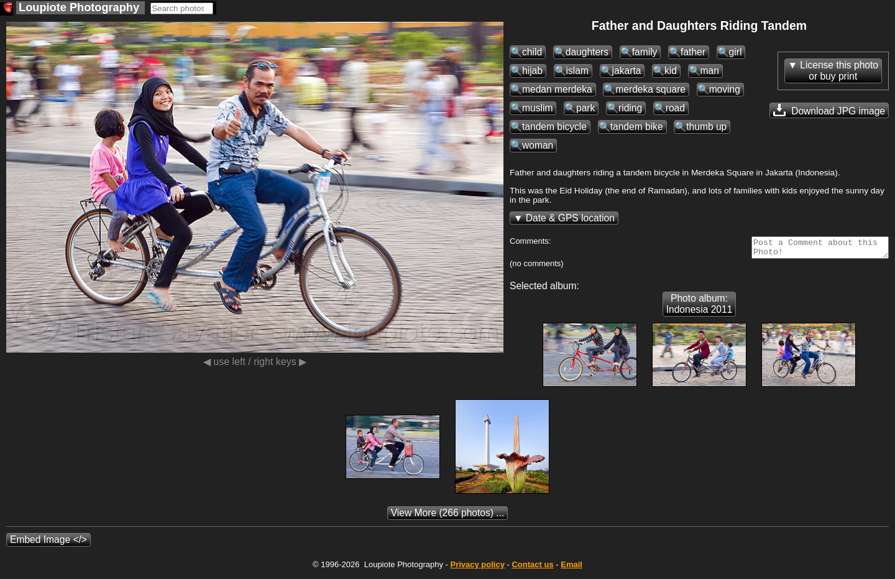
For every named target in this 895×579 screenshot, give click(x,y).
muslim (537, 108)
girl (735, 52)
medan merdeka (557, 89)
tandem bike (636, 126)
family (645, 52)
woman (537, 145)
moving (724, 89)
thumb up (706, 126)
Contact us (532, 568)
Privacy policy (477, 568)
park (585, 108)
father (693, 52)
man (709, 70)
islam (577, 70)
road (675, 108)
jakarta (626, 70)
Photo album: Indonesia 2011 (699, 307)
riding (630, 108)
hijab (532, 70)
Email (571, 568)
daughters (587, 52)
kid (670, 70)
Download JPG (829, 110)
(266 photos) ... (448, 516)
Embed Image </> (48, 543)
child (532, 52)
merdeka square (650, 89)
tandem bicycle (554, 126)
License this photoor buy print (839, 70)
